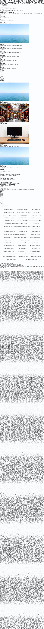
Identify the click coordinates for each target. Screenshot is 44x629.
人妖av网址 (36, 494)
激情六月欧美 (41, 302)
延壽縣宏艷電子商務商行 (22, 217)
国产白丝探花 (18, 581)
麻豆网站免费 (20, 343)
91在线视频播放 (25, 394)
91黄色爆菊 (7, 496)
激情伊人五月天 (19, 300)
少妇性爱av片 (32, 583)
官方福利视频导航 (10, 384)
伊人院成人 (39, 589)
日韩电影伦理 (40, 296)
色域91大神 (21, 540)
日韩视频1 (5, 498)
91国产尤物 (42, 535)
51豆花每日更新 (30, 559)
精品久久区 (14, 602)
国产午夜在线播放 (16, 398)
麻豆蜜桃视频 (15, 349)
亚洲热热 (18, 621)
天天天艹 (39, 542)
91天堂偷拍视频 (14, 337)
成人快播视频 (7, 580)
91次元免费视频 (35, 473)
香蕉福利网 (33, 540)
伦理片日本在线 (23, 331)
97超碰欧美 (3, 565)
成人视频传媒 (22, 588)
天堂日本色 (10, 581)
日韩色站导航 (12, 456)
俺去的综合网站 (7, 515)
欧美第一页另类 (31, 338)
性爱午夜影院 (39, 575)
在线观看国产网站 (35, 395)
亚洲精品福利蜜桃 (10, 347)
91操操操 (13, 593)
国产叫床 (5, 595)
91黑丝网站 (19, 585)
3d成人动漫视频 (20, 337)
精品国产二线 (5, 349)
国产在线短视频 (30, 308)
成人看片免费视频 (10, 382)
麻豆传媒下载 (36, 399)
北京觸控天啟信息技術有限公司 (22, 209)
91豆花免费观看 (18, 506)
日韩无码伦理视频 (5, 318)
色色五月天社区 (25, 542)
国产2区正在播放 (6, 338)
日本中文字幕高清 (14, 376)
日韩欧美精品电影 (37, 332)
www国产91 (6, 463)
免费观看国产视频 (34, 577)
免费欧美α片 (37, 385)
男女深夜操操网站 (22, 382)
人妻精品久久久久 (37, 317)
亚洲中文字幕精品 (20, 315)
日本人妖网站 (29, 301)
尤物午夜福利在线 (23, 524)
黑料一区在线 (19, 307)
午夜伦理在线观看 (12, 331)
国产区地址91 (35, 556)
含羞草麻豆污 (36, 493)
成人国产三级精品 (25, 297)
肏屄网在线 (3, 561)
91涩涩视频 (7, 627)
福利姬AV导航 (6, 578)
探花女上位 (5, 511)
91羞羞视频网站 (27, 277)
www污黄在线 (21, 537)
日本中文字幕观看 (29, 400)
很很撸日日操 (21, 332)
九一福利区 (32, 586)
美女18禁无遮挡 (5, 514)
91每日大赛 (24, 534)
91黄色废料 (13, 508)
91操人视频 (17, 508)
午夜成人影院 (33, 385)
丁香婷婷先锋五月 (37, 277)
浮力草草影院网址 (37, 517)
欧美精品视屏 (4, 342)
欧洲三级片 (29, 472)
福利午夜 (13, 471)
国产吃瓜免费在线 (4, 395)
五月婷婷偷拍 (13, 563)
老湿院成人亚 (24, 343)
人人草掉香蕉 (13, 385)
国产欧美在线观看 (27, 375)
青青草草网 (4, 510)
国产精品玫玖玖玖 (14, 555)
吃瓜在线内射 (42, 385)
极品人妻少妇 (34, 471)
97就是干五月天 (5, 621)
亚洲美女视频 (26, 280)
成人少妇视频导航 (21, 293)
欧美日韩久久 (34, 618)
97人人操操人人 (6, 493)
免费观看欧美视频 (8, 381)
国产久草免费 (41, 595)
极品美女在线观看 (25, 554)
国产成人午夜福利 (29, 506)
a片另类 (4, 523)
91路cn (24, 547)
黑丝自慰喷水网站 (4, 362)
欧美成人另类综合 (39, 599)
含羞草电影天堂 (11, 578)
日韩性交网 (7, 481)
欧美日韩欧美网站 (22, 401)
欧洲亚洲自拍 (21, 340)
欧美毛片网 (26, 464)
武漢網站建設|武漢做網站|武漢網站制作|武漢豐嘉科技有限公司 (16, 223)
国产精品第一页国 (31, 394)
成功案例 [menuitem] (9, 8)
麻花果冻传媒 (10, 272)
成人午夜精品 (9, 618)
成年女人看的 (28, 425)
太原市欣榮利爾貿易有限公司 (9, 248)
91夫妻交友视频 (25, 596)
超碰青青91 (24, 465)
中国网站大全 (3, 385)
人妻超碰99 (16, 456)
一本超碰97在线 (12, 539)
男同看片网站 (2, 573)
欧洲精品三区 (17, 401)
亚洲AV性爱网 (40, 494)
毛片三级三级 (16, 344)
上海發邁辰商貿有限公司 (22, 245)
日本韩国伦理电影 (23, 273)
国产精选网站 (10, 394)
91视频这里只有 (23, 303)
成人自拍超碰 (11, 462)
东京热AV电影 (22, 454)
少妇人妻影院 (26, 454)
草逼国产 (28, 537)
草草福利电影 (42, 505)
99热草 (11, 559)
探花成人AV (17, 540)
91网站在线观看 (33, 553)
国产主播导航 (5, 300)
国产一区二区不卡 (14, 404)
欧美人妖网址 (9, 279)
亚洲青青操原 (23, 549)
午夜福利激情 (22, 614)
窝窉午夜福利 (29, 343)
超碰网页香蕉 (10, 318)
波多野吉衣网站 (23, 292)
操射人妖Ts (35, 496)
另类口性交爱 (22, 457)
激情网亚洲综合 (35, 359)
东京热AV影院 (8, 622)
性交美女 (31, 547)
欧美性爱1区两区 (23, 377)
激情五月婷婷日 (24, 392)
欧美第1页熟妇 (23, 422)
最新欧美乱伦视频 (23, 356)
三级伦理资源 (39, 309)
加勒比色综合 (2, 538)
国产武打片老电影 (39, 418)
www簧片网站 (15, 559)
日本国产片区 (37, 478)
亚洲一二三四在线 (34, 393)
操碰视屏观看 (19, 422)
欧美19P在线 (24, 538)
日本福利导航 (5, 520)
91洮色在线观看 (39, 393)
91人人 (32, 461)
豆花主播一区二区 (35, 346)
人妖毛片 (40, 585)
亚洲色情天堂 (25, 314)
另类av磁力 (8, 550)
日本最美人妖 (14, 352)
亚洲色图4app (29, 545)
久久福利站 (6, 546)
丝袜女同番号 (39, 271)
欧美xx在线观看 (23, 424)
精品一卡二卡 (25, 416)
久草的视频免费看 (40, 322)
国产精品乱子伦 (38, 495)
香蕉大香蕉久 (39, 545)
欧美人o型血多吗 (7, 360)
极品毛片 (34, 506)
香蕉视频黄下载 (8, 518)
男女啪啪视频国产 (10, 583)
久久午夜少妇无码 (16, 320)
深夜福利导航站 (34, 587)
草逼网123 (5, 497)
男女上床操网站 (11, 522)
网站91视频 (33, 452)
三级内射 (14, 463)
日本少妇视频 (31, 563)
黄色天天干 (26, 459)
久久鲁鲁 (29, 509)
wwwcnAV (1, 543)
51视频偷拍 (8, 459)
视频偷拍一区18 (6, 586)
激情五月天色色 (21, 508)
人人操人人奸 (18, 627)
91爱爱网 (31, 520)
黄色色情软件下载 (16, 584)
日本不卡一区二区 (23, 371)
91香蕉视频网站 (27, 299)
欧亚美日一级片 (31, 543)
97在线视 (10, 496)
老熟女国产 (37, 500)
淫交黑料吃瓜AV (14, 416)
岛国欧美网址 (2, 296)
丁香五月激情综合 (10, 387)
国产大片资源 (21, 380)
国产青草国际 (15, 275)
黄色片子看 (37, 617)
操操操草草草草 (32, 316)
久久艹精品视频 (19, 376)
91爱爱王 (40, 455)
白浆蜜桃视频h (18, 276)
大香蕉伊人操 (6, 500)
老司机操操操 (34, 282)
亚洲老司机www (26, 575)
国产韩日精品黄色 (21, 504)
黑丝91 (12, 591)
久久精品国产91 (40, 374)
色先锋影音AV (25, 482)
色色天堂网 (14, 616)
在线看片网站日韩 (16, 350)
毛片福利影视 (19, 309)
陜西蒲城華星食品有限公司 (36, 256)
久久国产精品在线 (21, 562)
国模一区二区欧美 (23, 354)
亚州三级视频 (30, 592)
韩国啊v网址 (11, 600)
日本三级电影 (25, 315)
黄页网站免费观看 (7, 297)
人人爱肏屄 (38, 536)
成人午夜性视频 (12, 400)
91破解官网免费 (32, 481)
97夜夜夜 (16, 554)
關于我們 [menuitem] (3, 8)
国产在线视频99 (38, 331)
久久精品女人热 (2, 376)
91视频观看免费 (30, 349)
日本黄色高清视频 (5, 477)
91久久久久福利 (26, 298)
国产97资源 (18, 597)
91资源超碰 (9, 466)
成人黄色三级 (32, 574)
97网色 (35, 596)
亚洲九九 (14, 564)
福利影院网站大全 (16, 351)
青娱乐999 (38, 564)
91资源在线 (30, 525)
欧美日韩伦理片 (32, 320)
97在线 (41, 536)
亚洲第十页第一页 (10, 275)
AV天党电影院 (13, 458)
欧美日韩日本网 (27, 600)
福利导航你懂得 (35, 592)
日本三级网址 (31, 295)
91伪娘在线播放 (37, 481)
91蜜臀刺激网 (10, 621)
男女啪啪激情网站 (3, 355)
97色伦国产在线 (38, 430)
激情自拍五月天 (35, 392)
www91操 (8, 592)
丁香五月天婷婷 (13, 301)
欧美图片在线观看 (19, 301)
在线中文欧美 (20, 383)
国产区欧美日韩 (20, 403)
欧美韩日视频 (37, 278)
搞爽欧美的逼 (2, 276)
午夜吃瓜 (10, 593)
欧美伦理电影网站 (35, 303)
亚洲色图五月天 (21, 311)
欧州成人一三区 (11, 500)
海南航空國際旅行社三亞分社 (23, 256)
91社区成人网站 (35, 565)
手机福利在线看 (37, 298)
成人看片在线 (27, 430)
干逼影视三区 (37, 335)
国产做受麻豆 (11, 513)
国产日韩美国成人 (30, 342)
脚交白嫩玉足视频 (36, 314)
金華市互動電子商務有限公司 (9, 245)
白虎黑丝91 (38, 619)
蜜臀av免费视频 (41, 276)
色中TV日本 (19, 557)
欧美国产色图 (2, 386)
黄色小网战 (25, 540)
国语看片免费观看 (23, 417)
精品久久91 (39, 502)
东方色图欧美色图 (10, 357)
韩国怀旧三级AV (29, 497)
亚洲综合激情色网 (11, 534)
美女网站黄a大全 (2, 392)
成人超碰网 (38, 553)
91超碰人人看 (29, 557)
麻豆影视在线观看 (24, 399)
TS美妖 (24, 595)
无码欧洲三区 (14, 549)
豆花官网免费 (15, 497)
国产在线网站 (28, 577)
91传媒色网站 (9, 510)
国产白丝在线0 (12, 396)
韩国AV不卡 (28, 470)
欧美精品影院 (25, 283)
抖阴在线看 (6, 461)
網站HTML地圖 (12, 264)
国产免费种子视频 (9, 343)
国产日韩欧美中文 (12, 359)
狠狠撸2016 (15, 598)
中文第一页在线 (17, 322)
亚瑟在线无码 (40, 421)
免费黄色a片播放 (7, 371)
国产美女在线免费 (12, 334)
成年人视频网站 (7, 363)
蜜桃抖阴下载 (14, 460)
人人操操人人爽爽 (35, 562)
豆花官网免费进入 (3, 547)
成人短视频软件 (40, 395)
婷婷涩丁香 (9, 533)
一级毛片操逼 (32, 428)
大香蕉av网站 (19, 509)
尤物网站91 (17, 481)
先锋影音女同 (28, 424)
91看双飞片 (34, 555)
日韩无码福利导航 (5, 625)
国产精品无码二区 (28, 348)
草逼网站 (12, 475)
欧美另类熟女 (10, 291)
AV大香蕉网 (15, 590)
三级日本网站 (29, 321)
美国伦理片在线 (17, 371)
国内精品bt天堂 (23, 296)
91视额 (29, 546)
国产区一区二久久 (7, 559)
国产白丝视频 (18, 321)
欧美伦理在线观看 (12, 401)
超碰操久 (3, 496)
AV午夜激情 (12, 468)
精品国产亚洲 (31, 426)
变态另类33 (5, 562)
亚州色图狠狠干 (27, 584)
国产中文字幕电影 (19, 342)
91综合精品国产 (10, 317)
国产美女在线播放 (4, 414)
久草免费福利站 (39, 576)
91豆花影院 (6, 453)
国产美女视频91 (10, 302)
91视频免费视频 (14, 582)
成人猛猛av (41, 539)
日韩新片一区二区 (10, 579)
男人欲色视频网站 (15, 345)
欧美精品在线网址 (35, 276)
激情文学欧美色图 (32, 298)
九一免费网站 (36, 468)
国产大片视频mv (14, 312)
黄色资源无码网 (33, 418)
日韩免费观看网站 (22, 351)
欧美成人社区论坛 (9, 476)
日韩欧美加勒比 (39, 424)
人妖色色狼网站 (37, 523)
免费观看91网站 (33, 550)
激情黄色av (11, 537)
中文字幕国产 (38, 508)
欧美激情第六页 (7, 419)
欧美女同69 (26, 614)
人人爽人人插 (4, 301)
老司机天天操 (19, 404)
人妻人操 (35, 621)
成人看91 (35, 575)
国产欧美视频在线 (17, 273)
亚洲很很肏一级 (25, 543)
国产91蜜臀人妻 (41, 472)
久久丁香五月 (13, 518)
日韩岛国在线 (38, 356)
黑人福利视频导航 (18, 550)
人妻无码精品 (38, 282)
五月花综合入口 (39, 593)
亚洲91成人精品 (3, 343)
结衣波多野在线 (17, 277)
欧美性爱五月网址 (20, 545)
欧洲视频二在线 (26, 341)
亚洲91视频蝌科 (38, 506)
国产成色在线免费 (36, 501)
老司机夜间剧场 (6, 522)
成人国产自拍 (24, 419)
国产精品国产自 (31, 414)
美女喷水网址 (15, 546)
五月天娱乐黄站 (36, 505)
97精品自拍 (26, 471)
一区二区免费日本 (22, 551)
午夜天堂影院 (7, 624)
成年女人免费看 (21, 306)
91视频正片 (33, 453)
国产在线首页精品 (33, 351)
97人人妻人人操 (40, 573)
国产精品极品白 (19, 395)
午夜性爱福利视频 (31, 336)
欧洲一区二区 (5, 582)
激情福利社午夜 (12, 282)
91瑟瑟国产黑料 (32, 463)
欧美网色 (8, 455)
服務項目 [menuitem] (6, 8)
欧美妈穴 (33, 521)
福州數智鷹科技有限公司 (36, 215)
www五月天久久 (39, 598)
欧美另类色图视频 (28, 500)
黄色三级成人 (4, 356)
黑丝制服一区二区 (8, 429)
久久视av (4, 483)
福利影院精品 (31, 374)
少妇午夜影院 (9, 460)
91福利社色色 (19, 620)
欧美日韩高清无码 (7, 276)
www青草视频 (23, 512)
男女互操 (27, 468)
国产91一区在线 (14, 373)
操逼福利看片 (26, 306)
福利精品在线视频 (24, 321)
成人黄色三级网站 (10, 320)
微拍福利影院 (31, 332)
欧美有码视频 (23, 348)
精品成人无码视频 (7, 379)
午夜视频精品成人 (36, 412)
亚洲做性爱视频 (20, 394)
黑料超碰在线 (33, 339)
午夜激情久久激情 (31, 590)
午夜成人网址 (22, 305)
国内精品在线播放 (25, 323)
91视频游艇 (26, 578)
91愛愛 (8, 494)
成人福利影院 (17, 426)
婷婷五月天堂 (18, 622)
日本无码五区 (15, 586)
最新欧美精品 (2, 361)
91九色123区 (32, 539)
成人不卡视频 (21, 471)
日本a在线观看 (5, 465)
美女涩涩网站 (6, 590)
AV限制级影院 (37, 454)
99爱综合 (2, 517)
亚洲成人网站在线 (25, 509)
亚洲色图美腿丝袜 (19, 535)
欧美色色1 (6, 584)
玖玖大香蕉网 (8, 468)
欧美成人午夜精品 (24, 557)
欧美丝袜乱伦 (38, 420)
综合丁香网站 (22, 274)
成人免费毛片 (38, 387)
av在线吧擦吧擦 (40, 307)
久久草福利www (41, 565)
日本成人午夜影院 (10, 358)
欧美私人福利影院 (20, 352)
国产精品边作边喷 (19, 414)
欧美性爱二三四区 (4, 592)
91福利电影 (15, 462)
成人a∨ (20, 481)
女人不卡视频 (9, 389)
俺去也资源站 (15, 473)
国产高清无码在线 (11, 335)
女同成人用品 (34, 315)
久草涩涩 (10, 454)
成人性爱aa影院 (6, 334)
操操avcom (41, 499)
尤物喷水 (1, 596)
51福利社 (20, 521)
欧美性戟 (3, 551)
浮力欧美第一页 (26, 505)
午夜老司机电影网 (18, 548)
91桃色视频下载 (9, 307)
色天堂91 (39, 479)
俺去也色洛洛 (18, 463)
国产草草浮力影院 (20, 603)
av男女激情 (21, 478)
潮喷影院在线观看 (4, 309)
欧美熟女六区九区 (7, 425)
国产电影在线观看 (32, 278)
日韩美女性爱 (20, 554)
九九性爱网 (6, 462)
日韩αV (34, 466)
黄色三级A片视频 (7, 386)
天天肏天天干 (19, 466)
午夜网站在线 (21, 281)
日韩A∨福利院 (16, 513)
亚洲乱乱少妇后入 (22, 560)
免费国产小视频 (11, 427)
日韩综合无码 (32, 277)
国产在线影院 (26, 293)
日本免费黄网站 (5, 302)
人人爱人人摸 (28, 617)
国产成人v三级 (36, 345)
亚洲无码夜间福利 (12, 588)
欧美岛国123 (41, 584)
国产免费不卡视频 (33, 390)
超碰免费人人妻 (15, 558)
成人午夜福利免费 (8, 391)
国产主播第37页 (41, 415)
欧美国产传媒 (35, 522)
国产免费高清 (36, 375)
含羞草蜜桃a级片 (8, 585)
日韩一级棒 (3, 622)
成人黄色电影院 (21, 574)
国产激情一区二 (12, 371)
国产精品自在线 (35, 415)
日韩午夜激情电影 (24, 423)
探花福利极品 (40, 513)
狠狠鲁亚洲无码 (10, 306)
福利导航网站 (41, 353)
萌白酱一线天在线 (8, 385)
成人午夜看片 (31, 347)
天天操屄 (26, 512)
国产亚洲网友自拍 (35, 354)
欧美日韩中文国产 (35, 360)
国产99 (2, 522)
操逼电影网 (31, 575)
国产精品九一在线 (26, 350)
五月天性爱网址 (9, 495)
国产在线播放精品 (24, 391)
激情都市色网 (30, 275)
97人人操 (9, 458)
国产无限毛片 (38, 279)
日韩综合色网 (38, 465)
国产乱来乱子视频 (35, 422)
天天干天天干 (21, 624)
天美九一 (38, 535)
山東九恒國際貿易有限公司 (9, 240)
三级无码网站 (4, 482)
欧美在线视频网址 (37, 341)
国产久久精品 (40, 459)
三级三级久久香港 (29, 544)
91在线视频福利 (5, 503)
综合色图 (4, 599)
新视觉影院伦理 (9, 283)
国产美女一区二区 (35, 416)
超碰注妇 (11, 519)
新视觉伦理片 (10, 300)
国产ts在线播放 (41, 314)
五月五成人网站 (29, 580)
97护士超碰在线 (19, 542)
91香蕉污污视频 (5, 421)
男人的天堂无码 (38, 480)
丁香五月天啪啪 (13, 276)
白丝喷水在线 (18, 470)
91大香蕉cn (28, 463)
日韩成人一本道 (13, 576)
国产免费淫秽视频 (12, 402)
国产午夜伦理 (35, 304)
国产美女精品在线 (33, 340)
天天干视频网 (2, 506)
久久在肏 (7, 513)
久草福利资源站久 (39, 561)
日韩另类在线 (18, 386)
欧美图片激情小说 (26, 415)
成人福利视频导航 (5, 617)
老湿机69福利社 (10, 504)
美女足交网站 (11, 574)
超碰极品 (3, 464)
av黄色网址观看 (14, 389)
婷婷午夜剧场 (37, 626)
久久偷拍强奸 (25, 302)
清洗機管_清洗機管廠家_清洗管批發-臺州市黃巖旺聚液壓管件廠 (15, 234)
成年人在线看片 (30, 384)
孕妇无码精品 (28, 386)
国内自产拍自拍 (41, 360)
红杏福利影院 (21, 398)
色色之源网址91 (19, 555)
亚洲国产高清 (6, 359)
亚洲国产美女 (32, 386)
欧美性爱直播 (10, 597)
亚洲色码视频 (27, 316)
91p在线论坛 (16, 534)
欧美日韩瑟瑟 (20, 553)
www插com (22, 627)
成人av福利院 (8, 599)
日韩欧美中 (39, 587)
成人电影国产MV (21, 456)
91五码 (2, 493)
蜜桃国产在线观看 (25, 291)
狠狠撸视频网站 (7, 273)
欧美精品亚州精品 (15, 283)
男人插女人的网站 (31, 398)
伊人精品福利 (9, 587)
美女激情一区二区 (18, 359)
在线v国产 (4, 516)
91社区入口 (26, 622)
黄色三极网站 (30, 297)
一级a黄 (31, 467)
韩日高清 (21, 604)
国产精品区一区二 (24, 359)
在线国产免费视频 (4, 299)
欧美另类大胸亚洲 (16, 374)
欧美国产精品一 (12, 360)
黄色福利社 (38, 618)
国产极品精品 (33, 401)
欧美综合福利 (21, 278)
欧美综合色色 (29, 474)
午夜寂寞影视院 (33, 561)
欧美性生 (22, 622)
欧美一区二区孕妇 (4, 388)
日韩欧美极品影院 (20, 310)
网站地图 (4, 267)
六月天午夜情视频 (37, 520)
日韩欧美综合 (2, 359)
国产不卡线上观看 (21, 375)
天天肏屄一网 (16, 619)
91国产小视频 (11, 546)
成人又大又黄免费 (14, 599)
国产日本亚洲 (9, 404)
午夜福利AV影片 (14, 466)
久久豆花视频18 (16, 499)
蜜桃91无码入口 (30, 482)
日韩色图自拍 (10, 463)
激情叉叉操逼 (37, 274)
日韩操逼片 (31, 502)
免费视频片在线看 (40, 391)
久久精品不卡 (34, 300)
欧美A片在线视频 (3, 513)
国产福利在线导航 (29, 466)
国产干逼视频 (5, 480)
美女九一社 (27, 547)
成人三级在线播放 (25, 357)
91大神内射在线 (37, 357)
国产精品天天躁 (7, 573)
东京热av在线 (18, 459)
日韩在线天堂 (30, 307)
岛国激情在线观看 (32, 454)
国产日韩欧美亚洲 (4, 404)
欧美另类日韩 (14, 300)
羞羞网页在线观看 (4, 412)
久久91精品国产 (17, 428)
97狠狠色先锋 (21, 558)
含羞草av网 (27, 579)
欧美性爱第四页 (15, 318)
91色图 (26, 560)
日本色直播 (32, 537)
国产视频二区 (38, 423)
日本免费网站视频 (8, 378)
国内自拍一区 (33, 382)
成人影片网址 (18, 393)
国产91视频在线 (2, 353)
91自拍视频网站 (19, 312)
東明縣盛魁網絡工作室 (36, 248)
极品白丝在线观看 (24, 498)
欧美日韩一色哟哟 (12, 514)
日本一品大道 (18, 458)
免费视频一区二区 (26, 388)
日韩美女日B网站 (36, 383)
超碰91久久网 (3, 524)
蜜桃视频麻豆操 (28, 331)
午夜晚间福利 (10, 422)
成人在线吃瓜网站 (7, 316)
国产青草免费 (18, 397)
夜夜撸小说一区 (30, 283)
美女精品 (25, 582)
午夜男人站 (36, 472)
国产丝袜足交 (25, 576)
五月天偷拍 (29, 516)
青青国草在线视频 (31, 323)
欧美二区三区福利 (5, 377)
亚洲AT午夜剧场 (9, 603)
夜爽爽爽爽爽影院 (13, 425)
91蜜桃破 (31, 588)
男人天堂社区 (12, 580)
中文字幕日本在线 (18, 378)
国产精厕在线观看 (26, 344)
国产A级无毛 (17, 551)
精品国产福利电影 (40, 304)
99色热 (19, 503)
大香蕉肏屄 (17, 454)
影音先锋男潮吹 (28, 452)
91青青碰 (34, 564)
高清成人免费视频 (31, 317)
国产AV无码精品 (9, 352)
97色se (34, 457)
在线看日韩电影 (38, 372)
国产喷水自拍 (13, 470)
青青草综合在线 (22, 322)
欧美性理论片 (15, 480)
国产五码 (11, 482)
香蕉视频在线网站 (18, 536)
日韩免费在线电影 (15, 291)
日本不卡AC (28, 593)
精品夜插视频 (4, 424)
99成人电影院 (2, 501)
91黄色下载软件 (7, 506)
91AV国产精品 (31, 494)
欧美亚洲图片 (36, 352)
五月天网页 (24, 599)
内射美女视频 (3, 282)
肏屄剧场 (13, 454)
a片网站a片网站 (11, 431)
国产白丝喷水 (37, 382)
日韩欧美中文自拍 (33, 508)
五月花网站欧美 (3, 393)
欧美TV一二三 (24, 506)
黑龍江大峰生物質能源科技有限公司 (9, 215)
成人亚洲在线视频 (26, 352)
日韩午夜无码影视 (3, 416)
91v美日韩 (15, 557)
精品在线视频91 (17, 514)
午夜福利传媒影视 (4, 452)
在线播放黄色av (10, 372)
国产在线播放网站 (39, 337)
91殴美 (23, 464)
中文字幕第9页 (10, 388)
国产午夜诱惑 (9, 414)
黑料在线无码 (10, 351)
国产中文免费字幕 (33, 417)
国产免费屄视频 (22, 428)
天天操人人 (22, 460)
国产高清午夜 (18, 425)
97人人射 (5, 467)
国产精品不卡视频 (3, 271)
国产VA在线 (19, 502)
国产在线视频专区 (13, 386)
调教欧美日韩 (39, 376)
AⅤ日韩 (2, 479)
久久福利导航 (21, 499)
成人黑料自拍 (34, 371)
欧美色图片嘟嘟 (23, 400)
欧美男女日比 (15, 395)
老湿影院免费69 (9, 472)
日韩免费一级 (35, 421)
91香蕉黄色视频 (16, 274)
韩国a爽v (15, 577)
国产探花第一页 (24, 473)
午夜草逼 (17, 469)
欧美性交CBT (7, 548)
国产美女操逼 (19, 349)
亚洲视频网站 (21, 384)
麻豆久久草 (40, 548)
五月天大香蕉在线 (27, 586)
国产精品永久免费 (13, 305)
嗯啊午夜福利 (24, 300)
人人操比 (37, 597)
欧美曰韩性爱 (24, 623)
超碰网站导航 (20, 302)
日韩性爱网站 (17, 560)
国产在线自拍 (38, 305)
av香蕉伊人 (31, 468)
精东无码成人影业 (16, 519)
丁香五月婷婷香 (22, 402)
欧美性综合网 (17, 417)
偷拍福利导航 (34, 337)
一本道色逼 (25, 519)
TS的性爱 (37, 474)
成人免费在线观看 (39, 321)
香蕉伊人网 (7, 473)
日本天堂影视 (34, 376)
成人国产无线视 (7, 400)
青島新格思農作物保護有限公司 (31, 259)
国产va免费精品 (21, 313)
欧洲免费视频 (32, 292)
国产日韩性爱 (10, 310)
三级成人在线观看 (30, 457)
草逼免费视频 (5, 525)
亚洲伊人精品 (27, 397)
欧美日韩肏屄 (22, 413)
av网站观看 (27, 621)
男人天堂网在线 (25, 525)
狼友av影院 (15, 585)
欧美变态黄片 (12, 355)
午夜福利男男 (34, 279)
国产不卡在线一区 (12, 536)
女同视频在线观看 (7, 475)
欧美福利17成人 (8, 356)
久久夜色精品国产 (36, 318)
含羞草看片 (30, 510)
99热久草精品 (17, 588)
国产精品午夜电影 (3, 303)
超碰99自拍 (30, 512)
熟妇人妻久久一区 (11, 521)
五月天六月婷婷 (13, 339)
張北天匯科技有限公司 (7, 237)
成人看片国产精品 (30, 399)
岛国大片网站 (5, 272)
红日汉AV (3, 619)
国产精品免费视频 (34, 427)
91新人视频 (19, 473)
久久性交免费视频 (20, 556)
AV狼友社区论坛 (29, 511)
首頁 (0, 10)
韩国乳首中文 (36, 459)
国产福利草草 (27, 620)
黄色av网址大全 (26, 332)
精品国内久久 (29, 495)
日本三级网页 (4, 413)
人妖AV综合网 (28, 616)
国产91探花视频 (21, 600)
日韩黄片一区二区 (28, 387)
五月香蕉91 (6, 457)
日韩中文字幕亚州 (39, 343)
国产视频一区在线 (29, 377)
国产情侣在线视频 (41, 354)
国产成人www (35, 479)
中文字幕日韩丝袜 (15, 336)
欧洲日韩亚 (32, 507)
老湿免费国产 (16, 475)
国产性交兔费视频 (19, 392)
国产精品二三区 (25, 275)
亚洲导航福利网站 (25, 559)
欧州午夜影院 (37, 484)
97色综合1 (5, 533)
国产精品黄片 (34, 301)
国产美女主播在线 (20, 317)
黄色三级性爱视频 (28, 401)
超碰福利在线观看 (40, 362)
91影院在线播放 (18, 296)
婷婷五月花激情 (15, 496)
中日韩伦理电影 (25, 412)
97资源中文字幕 (16, 412)
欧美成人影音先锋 (10, 598)
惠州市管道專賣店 (36, 223)
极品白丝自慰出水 (16, 314)
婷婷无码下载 (12, 479)
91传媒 (32, 533)
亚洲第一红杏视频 (38, 504)
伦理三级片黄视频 (9, 315)
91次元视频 (29, 456)
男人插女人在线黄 (17, 431)
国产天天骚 (34, 476)
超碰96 (32, 564)
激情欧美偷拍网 (11, 551)
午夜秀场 (5, 618)
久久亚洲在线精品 (18, 334)
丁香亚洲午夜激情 (11, 605)
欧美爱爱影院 (21, 314)
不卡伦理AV (26, 517)
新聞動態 (12, 10)
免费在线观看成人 (39, 390)
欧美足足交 (23, 585)
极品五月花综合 (21, 522)
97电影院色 (22, 597)
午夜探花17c (38, 594)
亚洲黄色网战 (26, 469)
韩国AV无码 (25, 513)
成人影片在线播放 (5, 398)
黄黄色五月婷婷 (33, 356)
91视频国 (29, 624)
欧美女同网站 (36, 455)
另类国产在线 (14, 615)
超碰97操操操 (38, 476)
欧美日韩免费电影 (29, 354)
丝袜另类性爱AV (5, 605)
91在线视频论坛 (13, 362)
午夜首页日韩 (9, 623)
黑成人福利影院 (27, 353)
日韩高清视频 (13, 413)
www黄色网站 (22, 503)
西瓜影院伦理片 (13, 316)
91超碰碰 (31, 534)
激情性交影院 (35, 312)
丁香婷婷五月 (4, 278)
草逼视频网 (3, 454)
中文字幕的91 (21, 601)
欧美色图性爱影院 (19, 538)
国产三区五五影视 (7, 354)
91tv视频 (7, 588)
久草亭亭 (34, 498)
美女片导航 (7, 626)
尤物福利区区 (13, 381)
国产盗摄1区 (20, 559)
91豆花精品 (16, 591)
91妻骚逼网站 (16, 565)
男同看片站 (38, 621)
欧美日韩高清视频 (19, 279)
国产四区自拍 (12, 464)
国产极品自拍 (7, 304)
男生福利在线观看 (35, 281)
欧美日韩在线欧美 (31, 361)
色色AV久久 (11, 503)
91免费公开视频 (25, 591)
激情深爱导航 (24, 279)
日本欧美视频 (27, 581)
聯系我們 (15, 10)
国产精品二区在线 (4, 347)
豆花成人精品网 (39, 522)
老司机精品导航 (4, 505)
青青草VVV (36, 590)
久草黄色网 (15, 604)
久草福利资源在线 (3, 550)
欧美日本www (3, 588)
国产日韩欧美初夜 (27, 597)
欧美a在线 (39, 482)
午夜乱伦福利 (10, 313)
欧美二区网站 (41, 398)
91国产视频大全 (38, 625)
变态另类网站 (40, 601)
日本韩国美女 (26, 426)
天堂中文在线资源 (31, 499)
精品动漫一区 (16, 302)
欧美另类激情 (31, 311)
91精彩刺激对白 (14, 294)
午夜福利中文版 (26, 588)
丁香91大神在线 (14, 525)
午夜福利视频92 (31, 291)
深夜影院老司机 (9, 564)
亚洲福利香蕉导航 (37, 538)
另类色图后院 (27, 502)
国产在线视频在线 (40, 389)
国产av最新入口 (3, 623)
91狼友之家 (41, 628)
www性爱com (4, 535)
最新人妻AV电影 (14, 596)
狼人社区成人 (3, 346)
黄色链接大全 (15, 556)
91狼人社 (1, 604)
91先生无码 (20, 483)
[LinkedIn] (3, 190)
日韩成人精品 (7, 346)
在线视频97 (2, 509)
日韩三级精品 (13, 575)
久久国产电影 (22, 379)
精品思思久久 (30, 556)
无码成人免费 (33, 420)
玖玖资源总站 (15, 542)
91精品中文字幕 (13, 414)
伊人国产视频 (17, 402)
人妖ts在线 (10, 461)
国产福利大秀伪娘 (13, 624)
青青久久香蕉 (21, 469)
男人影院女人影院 (30, 496)
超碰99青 (11, 484)
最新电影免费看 (11, 430)
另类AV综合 (4, 544)
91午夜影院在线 (24, 521)
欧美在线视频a (30, 416)
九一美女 (13, 507)
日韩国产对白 (37, 615)
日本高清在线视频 (28, 402)
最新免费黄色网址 (9, 416)
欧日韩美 (16, 625)
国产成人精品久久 (28, 460)
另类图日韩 (31, 621)
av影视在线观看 (38, 417)
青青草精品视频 (10, 314)
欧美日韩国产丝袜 (28, 385)
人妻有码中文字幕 (25, 307)
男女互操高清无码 (37, 574)
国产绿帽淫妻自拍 (36, 283)
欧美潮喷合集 (19, 348)
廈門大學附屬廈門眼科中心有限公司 (9, 256)
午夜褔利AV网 (19, 484)
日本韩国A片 (37, 585)
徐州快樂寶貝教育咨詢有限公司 (23, 215)
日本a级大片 (29, 619)
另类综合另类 (26, 590)
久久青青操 (41, 546)
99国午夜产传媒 (40, 512)
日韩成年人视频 (37, 336)
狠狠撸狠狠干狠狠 (27, 345)
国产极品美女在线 (24, 362)
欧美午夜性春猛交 (16, 382)
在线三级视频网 (37, 350)
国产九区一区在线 (32, 605)
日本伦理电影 (21, 355)
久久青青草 (24, 555)
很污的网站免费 (5, 380)
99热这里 (15, 541)
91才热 (14, 627)
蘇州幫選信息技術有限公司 (35, 231)
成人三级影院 (8, 423)
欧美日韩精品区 (34, 404)
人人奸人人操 (23, 420)
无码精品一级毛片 (3, 315)
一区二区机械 (37, 620)
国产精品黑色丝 (33, 419)
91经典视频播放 (34, 573)
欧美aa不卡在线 (35, 542)
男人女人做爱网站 (5, 507)
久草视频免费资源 (15, 375)
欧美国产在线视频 (26, 347)
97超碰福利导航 (13, 512)
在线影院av (9, 498)
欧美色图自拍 (25, 272)
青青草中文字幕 (24, 342)
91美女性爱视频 (31, 352)
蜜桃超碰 (16, 464)
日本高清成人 (6, 426)
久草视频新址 (29, 429)
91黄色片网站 (21, 605)
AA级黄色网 (30, 589)
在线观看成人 (5, 558)
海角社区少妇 (38, 555)
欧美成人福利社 (14, 307)
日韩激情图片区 (13, 399)
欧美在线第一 (4, 321)
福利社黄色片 (10, 398)
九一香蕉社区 (37, 483)
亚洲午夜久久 (20, 497)
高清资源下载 (40, 426)
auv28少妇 (41, 484)
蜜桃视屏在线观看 (38, 466)
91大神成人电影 (24, 615)
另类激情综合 (28, 334)
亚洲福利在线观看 (31, 403)
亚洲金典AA (6, 534)
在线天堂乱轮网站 (17, 583)
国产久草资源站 (9, 333)
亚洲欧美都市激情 (11, 520)
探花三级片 (30, 471)
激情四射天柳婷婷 (31, 627)
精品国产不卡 (8, 399)
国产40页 (11, 455)
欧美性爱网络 (20, 533)
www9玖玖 (25, 516)
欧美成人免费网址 (20, 590)
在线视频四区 (4, 293)
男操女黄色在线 (33, 343)
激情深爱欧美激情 (34, 348)
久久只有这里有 (33, 576)
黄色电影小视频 (37, 518)
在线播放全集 (7, 396)
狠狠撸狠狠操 (21, 412)
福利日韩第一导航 (37, 403)
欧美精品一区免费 (23, 418)
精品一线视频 (10, 542)
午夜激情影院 (35, 391)
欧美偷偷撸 (18, 505)
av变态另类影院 (40, 552)
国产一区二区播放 (18, 420)
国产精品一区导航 (13, 297)
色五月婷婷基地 (10, 558)
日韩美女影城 (23, 396)
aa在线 (19, 586)
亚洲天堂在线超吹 (10, 557)
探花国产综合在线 (38, 515)
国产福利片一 (28, 292)
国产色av (22, 505)
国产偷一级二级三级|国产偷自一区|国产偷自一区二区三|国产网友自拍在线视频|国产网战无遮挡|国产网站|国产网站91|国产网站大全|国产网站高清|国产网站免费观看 (22, 448)
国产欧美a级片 (20, 283)
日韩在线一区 (13, 279)
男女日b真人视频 (13, 321)
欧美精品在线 (6, 331)
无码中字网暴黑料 (28, 363)
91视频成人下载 (5, 344)
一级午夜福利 (29, 333)
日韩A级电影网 (19, 602)
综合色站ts (33, 604)
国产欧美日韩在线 (19, 346)
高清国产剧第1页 (17, 280)
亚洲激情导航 (30, 464)
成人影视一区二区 (4, 317)
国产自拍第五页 (22, 584)
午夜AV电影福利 (23, 474)
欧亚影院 (23, 620)
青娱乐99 (42, 508)
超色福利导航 (17, 355)
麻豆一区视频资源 (7, 517)
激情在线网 (40, 493)
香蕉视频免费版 (40, 399)
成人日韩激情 (27, 374)
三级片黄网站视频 (6, 401)
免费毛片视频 (6, 478)
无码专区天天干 (22, 431)
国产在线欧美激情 (5, 280)
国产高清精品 (31, 344)
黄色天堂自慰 (18, 423)
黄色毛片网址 (8, 321)
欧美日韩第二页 (29, 309)
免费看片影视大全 (6, 431)
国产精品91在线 (37, 313)
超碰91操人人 (28, 549)
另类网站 (2, 469)
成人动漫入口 (34, 400)
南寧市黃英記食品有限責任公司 (34, 251)
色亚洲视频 (38, 550)
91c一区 (32, 538)
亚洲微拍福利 (35, 601)
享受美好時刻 (36, 240)
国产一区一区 (32, 397)
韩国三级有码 (15, 517)
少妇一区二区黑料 (29, 296)
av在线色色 (29, 587)
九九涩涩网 (37, 605)
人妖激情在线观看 (23, 462)
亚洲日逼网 (17, 471)
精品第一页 (9, 469)
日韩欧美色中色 (39, 400)
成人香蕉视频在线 (34, 460)
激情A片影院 (34, 578)
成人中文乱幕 (7, 295)
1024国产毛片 (40, 558)
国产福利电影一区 (11, 274)
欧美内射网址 (12, 390)
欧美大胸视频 (3, 397)
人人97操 (30, 475)
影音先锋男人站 (6, 537)
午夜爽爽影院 (26, 311)
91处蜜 (32, 503)
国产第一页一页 (12, 420)
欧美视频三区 (6, 341)
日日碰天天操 (11, 361)
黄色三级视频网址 (20, 294)
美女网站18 (33, 495)
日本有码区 (26, 522)
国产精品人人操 (26, 574)
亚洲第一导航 (40, 554)
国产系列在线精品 (17, 430)
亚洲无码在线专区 (18, 399)
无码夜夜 (25, 511)
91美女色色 (13, 523)
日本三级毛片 (21, 513)
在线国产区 (42, 462)
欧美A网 (18, 462)
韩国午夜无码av (25, 589)
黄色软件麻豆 (23, 339)
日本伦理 (39, 586)
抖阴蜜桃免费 (17, 457)
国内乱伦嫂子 (22, 295)
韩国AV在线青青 (28, 478)
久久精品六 (31, 579)
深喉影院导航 (36, 374)
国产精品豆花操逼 (39, 457)
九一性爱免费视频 (28, 503)
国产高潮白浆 (25, 429)
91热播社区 (10, 549)
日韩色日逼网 (10, 617)
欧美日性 (20, 534)
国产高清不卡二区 (6, 430)
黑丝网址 (10, 473)
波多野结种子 (21, 347)
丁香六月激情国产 (13, 353)
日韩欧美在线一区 (13, 392)
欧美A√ (37, 464)
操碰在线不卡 (18, 385)
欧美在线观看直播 (4, 384)
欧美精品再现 (18, 494)
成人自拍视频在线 (19, 429)
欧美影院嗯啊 (12, 273)
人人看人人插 (26, 421)
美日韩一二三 (3, 626)
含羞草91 (22, 586)
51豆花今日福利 (29, 562)
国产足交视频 (9, 452)
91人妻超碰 (20, 479)
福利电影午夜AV (15, 403)
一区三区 (8, 505)
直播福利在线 (31, 381)
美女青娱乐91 (32, 548)
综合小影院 (31, 565)
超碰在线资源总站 (35, 614)
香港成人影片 (4, 294)
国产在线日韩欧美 (37, 344)
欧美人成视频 (36, 361)
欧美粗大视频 (34, 536)
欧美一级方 (4, 615)
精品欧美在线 (34, 309)
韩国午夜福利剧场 (14, 587)
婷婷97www (18, 460)
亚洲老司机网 (35, 589)
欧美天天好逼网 (2, 508)
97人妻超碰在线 (23, 550)
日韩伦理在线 (40, 514)
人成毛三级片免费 (16, 278)
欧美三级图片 (34, 272)
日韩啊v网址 (36, 533)
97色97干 (17, 624)
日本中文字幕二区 (33, 299)
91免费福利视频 (13, 308)
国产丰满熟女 (15, 388)
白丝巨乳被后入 (15, 476)
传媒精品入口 (4, 283)
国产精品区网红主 (10, 278)
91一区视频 (6, 521)
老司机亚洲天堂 (12, 481)
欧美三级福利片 (35, 310)
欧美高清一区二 (23, 386)
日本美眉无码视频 (17, 396)
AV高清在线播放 (22, 515)
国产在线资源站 (33, 387)
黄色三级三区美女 (9, 293)
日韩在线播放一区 (8, 308)
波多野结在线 (7, 353)
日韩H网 (16, 553)
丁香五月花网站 (13, 303)
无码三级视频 (20, 591)
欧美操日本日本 (5, 589)
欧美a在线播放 (18, 316)
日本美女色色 (40, 477)
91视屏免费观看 (10, 595)
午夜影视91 (23, 573)
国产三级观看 (21, 372)
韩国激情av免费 (33, 597)
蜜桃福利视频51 (10, 344)
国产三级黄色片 (39, 334)
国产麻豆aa (30, 578)
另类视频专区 (20, 546)
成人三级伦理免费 (30, 302)
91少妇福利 (37, 453)
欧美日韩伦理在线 (9, 348)
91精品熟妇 (6, 474)
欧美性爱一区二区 (39, 429)
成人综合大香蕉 (15, 562)
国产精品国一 (15, 358)
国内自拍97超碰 (22, 539)
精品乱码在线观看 (29, 304)
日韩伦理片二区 (23, 463)
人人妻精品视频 (19, 275)
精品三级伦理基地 (3, 375)
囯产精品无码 (30, 294)
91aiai (19, 543)
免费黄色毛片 (18, 391)
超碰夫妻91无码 (4, 275)
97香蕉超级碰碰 (29, 360)
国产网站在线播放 (36, 319)
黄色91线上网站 (6, 628)
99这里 (22, 576)
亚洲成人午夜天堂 (30, 602)
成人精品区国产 (21, 341)
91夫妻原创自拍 (35, 308)
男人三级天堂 (32, 375)
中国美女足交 (26, 313)
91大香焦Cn (28, 465)
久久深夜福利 (26, 625)
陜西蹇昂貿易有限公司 (23, 231)
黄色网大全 (31, 493)
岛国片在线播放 (34, 475)
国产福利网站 (34, 429)
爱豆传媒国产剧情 (41, 422)
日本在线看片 (2, 354)
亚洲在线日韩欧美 (18, 400)
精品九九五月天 (4, 307)
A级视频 (41, 617)
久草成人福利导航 (37, 543)
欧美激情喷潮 (10, 380)
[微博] (1, 190)
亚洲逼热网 (9, 470)
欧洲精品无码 (25, 380)
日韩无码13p (12, 516)
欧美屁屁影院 (16, 361)
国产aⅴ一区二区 (35, 294)
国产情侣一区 (14, 502)
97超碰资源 (25, 598)
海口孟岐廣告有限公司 (36, 209)
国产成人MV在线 (5, 415)
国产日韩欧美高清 (25, 373)
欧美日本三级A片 (37, 537)
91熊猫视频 (12, 573)
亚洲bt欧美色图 (27, 564)
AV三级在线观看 (29, 371)
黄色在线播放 (26, 361)
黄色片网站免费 (26, 603)
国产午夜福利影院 (16, 595)
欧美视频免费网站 (15, 293)
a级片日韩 (34, 580)
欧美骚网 (25, 456)
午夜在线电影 (21, 511)
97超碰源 (10, 502)
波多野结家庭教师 (35, 275)
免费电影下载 (25, 317)
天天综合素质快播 (28, 536)
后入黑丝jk (27, 573)
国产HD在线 (15, 509)
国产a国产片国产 (36, 398)
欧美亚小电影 (39, 534)
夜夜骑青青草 (28, 417)
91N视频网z (25, 587)
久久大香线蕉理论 (35, 297)
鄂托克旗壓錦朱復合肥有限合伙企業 (20, 237)
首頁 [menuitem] (0, 8)
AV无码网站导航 (10, 562)
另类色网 (34, 464)
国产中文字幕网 (29, 358)
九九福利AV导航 (23, 593)
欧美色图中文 (14, 452)
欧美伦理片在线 (36, 381)
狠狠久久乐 (38, 623)
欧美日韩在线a (27, 455)
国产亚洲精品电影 (18, 331)
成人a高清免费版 (17, 515)
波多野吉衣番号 (24, 346)
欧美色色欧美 (12, 511)
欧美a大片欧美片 (16, 387)
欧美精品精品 (4, 352)
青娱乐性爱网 (18, 576)
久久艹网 (29, 576)
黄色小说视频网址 (33, 593)
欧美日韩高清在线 (19, 308)
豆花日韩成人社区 (20, 618)
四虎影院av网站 (22, 493)
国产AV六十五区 (33, 363)
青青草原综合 (6, 313)
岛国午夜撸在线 (22, 500)
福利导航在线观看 (3, 399)
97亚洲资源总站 (19, 579)
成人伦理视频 (27, 379)
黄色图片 (34, 625)
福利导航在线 (14, 422)
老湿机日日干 (13, 356)
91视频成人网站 (39, 333)
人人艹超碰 (32, 483)
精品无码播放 (32, 353)
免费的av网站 (28, 520)
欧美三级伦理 (39, 470)
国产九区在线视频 (19, 453)
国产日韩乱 (26, 624)
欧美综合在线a (10, 465)
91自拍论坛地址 (10, 281)
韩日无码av (34, 623)
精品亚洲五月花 (10, 299)
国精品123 (27, 534)
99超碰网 (2, 595)
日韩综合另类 (18, 295)
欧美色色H (1, 536)
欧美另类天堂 (31, 415)
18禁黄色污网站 (2, 363)
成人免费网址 (37, 353)
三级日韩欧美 (22, 277)
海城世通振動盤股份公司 (23, 248)
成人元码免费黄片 (7, 428)
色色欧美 (16, 575)
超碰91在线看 (8, 544)
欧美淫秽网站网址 (38, 379)
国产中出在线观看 (9, 594)
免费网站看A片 (33, 331)
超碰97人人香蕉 (19, 297)
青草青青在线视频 (34, 322)
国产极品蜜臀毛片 (6, 556)
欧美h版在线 (5, 597)
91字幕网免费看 (6, 298)
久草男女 (19, 464)
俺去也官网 (25, 580)
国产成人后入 (10, 602)
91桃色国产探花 (33, 535)
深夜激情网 (31, 603)
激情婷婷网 (3, 584)
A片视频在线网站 (21, 320)
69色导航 (24, 452)
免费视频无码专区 (35, 458)
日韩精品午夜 (6, 361)
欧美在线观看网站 (13, 295)
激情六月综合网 (16, 467)
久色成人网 (32, 455)
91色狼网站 (41, 600)
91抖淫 (18, 604)
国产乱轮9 (10, 556)
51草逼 (40, 614)
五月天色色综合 (3, 312)
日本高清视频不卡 (30, 391)
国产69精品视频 (28, 339)
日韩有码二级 (37, 521)
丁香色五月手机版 (18, 498)
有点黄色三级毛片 (33, 355)
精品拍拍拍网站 (28, 279)
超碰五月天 (3, 481)
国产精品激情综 (31, 413)
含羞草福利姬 (13, 561)
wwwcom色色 (39, 582)
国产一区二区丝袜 (38, 316)
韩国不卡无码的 (36, 622)
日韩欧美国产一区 (18, 626)
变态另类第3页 (5, 310)
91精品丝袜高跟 (10, 497)
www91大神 (17, 511)
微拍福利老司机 (29, 477)
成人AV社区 (39, 577)
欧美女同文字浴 (28, 419)
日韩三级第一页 (7, 576)
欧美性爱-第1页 (33, 271)
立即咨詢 (1, 9)
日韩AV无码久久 (28, 382)
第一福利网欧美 (27, 320)
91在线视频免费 (18, 617)
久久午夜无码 (36, 539)
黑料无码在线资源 (13, 419)
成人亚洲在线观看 (32, 379)
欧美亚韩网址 (23, 316)
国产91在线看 (16, 483)
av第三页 (25, 545)
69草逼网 (41, 483)
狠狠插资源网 (33, 516)
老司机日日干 (4, 579)
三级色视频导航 (30, 383)
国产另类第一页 (30, 459)
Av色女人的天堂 (19, 358)
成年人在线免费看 (11, 340)
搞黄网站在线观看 (3, 423)
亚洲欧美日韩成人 (16, 478)
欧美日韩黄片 (9, 342)
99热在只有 (3, 554)
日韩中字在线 (11, 478)
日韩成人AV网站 (37, 583)
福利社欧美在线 (7, 420)
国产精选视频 (7, 311)
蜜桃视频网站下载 (22, 374)
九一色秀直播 (5, 616)
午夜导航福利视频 (30, 582)
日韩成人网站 (11, 493)
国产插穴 (31, 501)
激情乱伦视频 (15, 503)
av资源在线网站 (16, 455)
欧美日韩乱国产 (22, 393)
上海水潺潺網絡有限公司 (11, 259)
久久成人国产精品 (5, 351)
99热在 (3, 456)
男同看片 (14, 581)
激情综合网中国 (19, 615)
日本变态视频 (9, 535)
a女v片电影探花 (7, 619)
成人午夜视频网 (13, 393)
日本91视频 (15, 465)
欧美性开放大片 (40, 358)
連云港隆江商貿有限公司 (35, 234)
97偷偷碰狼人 (27, 501)
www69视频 (39, 509)
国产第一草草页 (38, 299)
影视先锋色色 (30, 479)
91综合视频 (35, 582)
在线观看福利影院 (18, 419)
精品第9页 (42, 537)
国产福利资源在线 (40, 272)
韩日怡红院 (21, 519)
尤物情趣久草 (40, 461)
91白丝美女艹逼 (29, 376)
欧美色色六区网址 (29, 595)
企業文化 (21, 10)
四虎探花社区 (22, 501)
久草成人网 (37, 540)
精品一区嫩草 (5, 394)
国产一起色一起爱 (9, 336)
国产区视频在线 (40, 377)
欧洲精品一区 (28, 428)
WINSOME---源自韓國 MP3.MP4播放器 (23, 212)
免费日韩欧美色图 (28, 282)
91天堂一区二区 (41, 375)
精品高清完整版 (33, 402)
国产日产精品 (30, 310)
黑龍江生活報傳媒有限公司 (8, 209)
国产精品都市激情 (36, 311)
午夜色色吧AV (7, 539)
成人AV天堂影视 (11, 589)
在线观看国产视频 (34, 334)
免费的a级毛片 (13, 363)
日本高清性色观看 (7, 305)
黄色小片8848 (18, 616)
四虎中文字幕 (34, 519)
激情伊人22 (3, 580)
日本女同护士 (41, 295)
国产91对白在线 (8, 319)
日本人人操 (11, 541)
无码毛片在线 (13, 378)
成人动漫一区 (16, 341)
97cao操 (1, 599)
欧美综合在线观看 (18, 360)
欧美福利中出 (28, 524)
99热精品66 (32, 549)
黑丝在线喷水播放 (12, 540)
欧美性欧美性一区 (21, 475)
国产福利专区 (29, 271)
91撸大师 (32, 518)
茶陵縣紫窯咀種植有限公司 (35, 217)
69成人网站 (37, 595)
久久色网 (28, 507)
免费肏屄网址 (11, 298)
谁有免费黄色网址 (31, 313)
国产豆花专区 (10, 374)
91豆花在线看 (18, 544)
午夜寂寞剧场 (32, 628)
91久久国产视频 (37, 293)
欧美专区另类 (36, 616)
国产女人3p (12, 592)
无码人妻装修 (41, 507)
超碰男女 (12, 515)
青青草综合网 (22, 385)
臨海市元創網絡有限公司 (22, 251)
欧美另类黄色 (22, 381)
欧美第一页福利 (38, 402)
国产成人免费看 (34, 273)
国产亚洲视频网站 (22, 387)
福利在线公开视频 (11, 280)
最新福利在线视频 (31, 274)
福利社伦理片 (26, 413)
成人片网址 (19, 549)
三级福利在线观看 (13, 397)
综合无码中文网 (23, 468)
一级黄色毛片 (39, 427)
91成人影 (19, 517)
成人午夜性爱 (5, 455)
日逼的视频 (30, 469)
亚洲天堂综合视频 (16, 600)
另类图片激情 (40, 547)
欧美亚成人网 (17, 580)
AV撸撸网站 (6, 549)
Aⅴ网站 (8, 511)
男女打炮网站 (8, 417)
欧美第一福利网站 (20, 388)
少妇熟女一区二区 (20, 541)
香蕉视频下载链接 (26, 278)
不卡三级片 (20, 472)
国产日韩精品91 (4, 389)
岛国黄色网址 (7, 282)
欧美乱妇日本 (23, 397)
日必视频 (9, 453)
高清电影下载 (4, 336)
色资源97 (5, 469)
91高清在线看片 (35, 307)
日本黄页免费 (32, 626)
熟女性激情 (37, 456)
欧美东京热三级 (11, 332)
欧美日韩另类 (18, 353)
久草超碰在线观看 (40, 315)
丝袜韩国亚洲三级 (39, 498)
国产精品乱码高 (28, 393)
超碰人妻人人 (8, 560)
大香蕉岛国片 (22, 510)
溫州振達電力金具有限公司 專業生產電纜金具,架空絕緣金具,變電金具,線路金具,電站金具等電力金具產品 (22, 226)
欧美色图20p (35, 511)
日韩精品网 (36, 586)
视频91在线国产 (38, 604)
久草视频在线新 (40, 294)
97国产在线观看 (36, 323)
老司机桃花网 (26, 601)
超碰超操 (40, 464)
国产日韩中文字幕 (33, 470)
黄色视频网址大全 (20, 547)
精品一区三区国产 (4, 382)
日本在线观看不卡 (8, 339)
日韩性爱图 (22, 592)
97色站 (6, 472)
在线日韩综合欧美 (23, 425)
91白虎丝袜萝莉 (39, 511)
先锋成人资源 (20, 496)
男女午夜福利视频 (27, 355)
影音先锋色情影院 (16, 614)
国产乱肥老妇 (11, 338)
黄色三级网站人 (5, 372)
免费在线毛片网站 (31, 306)
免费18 (3, 475)
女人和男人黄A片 (29, 359)
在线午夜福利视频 (16, 299)
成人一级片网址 (36, 295)
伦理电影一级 (10, 415)
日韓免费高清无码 (14, 309)
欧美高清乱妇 (16, 357)
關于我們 (3, 10)
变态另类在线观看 (8, 501)
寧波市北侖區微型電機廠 (24, 240)
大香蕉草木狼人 (29, 555)
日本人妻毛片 (19, 599)
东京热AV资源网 (34, 545)
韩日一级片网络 (28, 599)
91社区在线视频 (6, 614)
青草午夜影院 (38, 452)
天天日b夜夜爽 (29, 476)
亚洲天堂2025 (5, 470)
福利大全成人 (33, 599)
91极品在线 (27, 481)
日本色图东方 (36, 507)
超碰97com (2, 463)
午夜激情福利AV (22, 455)
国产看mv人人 (35, 544)
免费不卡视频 (6, 335)
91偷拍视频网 (20, 589)
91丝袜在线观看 (33, 551)
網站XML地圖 (2, 264)
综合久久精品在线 (6, 601)
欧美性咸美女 (11, 604)
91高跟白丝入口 (23, 616)
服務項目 (6, 10)
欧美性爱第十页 (15, 310)
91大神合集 (3, 541)
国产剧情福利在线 (13, 296)
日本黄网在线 (7, 565)
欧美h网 (23, 626)
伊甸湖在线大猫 (16, 332)
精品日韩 (33, 456)
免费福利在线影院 (18, 282)
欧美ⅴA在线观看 (12, 494)
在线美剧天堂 (21, 350)
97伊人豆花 (13, 510)
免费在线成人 (20, 291)
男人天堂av (2, 628)
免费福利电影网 (16, 340)
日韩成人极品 (34, 389)
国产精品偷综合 (3, 459)
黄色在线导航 (17, 522)
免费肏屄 (22, 517)
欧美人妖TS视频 (21, 575)
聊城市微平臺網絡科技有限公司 (9, 231)
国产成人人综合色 (32, 388)
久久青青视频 (8, 547)
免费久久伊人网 (8, 561)
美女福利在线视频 (15, 272)
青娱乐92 (15, 474)
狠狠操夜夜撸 (26, 274)
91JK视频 (5, 458)
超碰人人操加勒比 (9, 294)
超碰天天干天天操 (20, 587)
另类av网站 (5, 598)
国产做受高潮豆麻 (14, 547)
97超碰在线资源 (7, 484)
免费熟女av (34, 467)
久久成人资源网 (10, 543)
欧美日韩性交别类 (31, 293)
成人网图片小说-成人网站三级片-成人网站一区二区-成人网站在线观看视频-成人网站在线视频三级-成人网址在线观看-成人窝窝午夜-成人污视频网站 (22, 3)
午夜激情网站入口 (20, 598)
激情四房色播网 (24, 301)
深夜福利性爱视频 (36, 302)
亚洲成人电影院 (28, 523)
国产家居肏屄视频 (28, 351)
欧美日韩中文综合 (37, 373)
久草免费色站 (24, 472)
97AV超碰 (12, 619)
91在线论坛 (36, 549)
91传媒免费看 (6, 499)
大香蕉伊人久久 (30, 591)
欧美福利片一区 (28, 390)
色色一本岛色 (6, 543)
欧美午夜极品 (32, 345)
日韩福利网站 (29, 615)
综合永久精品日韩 (38, 386)
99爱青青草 (35, 502)
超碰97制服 (3, 539)
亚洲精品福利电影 (33, 430)
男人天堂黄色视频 (36, 384)
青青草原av (16, 521)
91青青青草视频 (13, 391)
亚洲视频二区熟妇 (18, 468)
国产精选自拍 (18, 356)
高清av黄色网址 (25, 383)
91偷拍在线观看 (38, 581)
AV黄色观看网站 (25, 389)
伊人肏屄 (23, 481)
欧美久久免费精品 (28, 427)
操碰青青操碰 (9, 309)
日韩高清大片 (25, 294)
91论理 (4, 563)
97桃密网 (34, 534)
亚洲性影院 (35, 482)
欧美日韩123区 (7, 464)
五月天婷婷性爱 (4, 291)
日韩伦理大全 (13, 424)
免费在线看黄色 (19, 319)
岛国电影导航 (20, 507)
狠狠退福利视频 (25, 546)
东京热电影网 (24, 404)
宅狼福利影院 (31, 341)
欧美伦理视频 (6, 402)
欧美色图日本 (25, 533)
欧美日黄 (12, 545)
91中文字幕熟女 (41, 603)
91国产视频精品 (4, 279)
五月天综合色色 (22, 363)
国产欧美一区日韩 (20, 416)
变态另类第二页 (39, 471)
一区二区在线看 (17, 304)
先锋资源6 (11, 586)
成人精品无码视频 (28, 396)
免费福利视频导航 (23, 561)
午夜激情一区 (11, 590)
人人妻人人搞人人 (11, 625)
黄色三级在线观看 (9, 337)
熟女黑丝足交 (11, 584)
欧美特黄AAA (11, 499)
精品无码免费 (22, 353)
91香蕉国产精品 (3, 417)
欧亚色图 (4, 495)
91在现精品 (12, 565)
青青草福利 (14, 621)
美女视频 (40, 503)
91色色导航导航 (13, 459)
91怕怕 (26, 562)
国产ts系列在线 (8, 563)
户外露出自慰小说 (12, 457)
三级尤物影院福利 (30, 392)
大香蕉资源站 (35, 558)
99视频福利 (14, 597)
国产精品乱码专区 (21, 625)
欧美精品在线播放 (16, 384)
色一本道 (5, 509)
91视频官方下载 (12, 277)
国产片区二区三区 (39, 401)
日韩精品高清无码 (10, 412)
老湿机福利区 (30, 598)
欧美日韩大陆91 (35, 603)
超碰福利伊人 (25, 281)
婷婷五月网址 (34, 619)
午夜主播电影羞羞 (33, 305)
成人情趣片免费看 (34, 362)
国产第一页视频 (40, 378)
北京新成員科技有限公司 (35, 242)
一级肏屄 (33, 595)
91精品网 (8, 482)
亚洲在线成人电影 (41, 473)
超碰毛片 (40, 597)
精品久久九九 (2, 457)
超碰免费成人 (28, 461)
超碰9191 (1, 563)
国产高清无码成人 (4, 358)
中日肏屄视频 (17, 628)
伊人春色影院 (34, 557)
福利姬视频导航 (16, 281)
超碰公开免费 (38, 551)
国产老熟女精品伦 (28, 518)
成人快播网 (34, 480)
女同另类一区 (40, 359)
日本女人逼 (35, 559)
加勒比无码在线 (5, 281)
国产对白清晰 (17, 524)
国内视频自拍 (17, 413)
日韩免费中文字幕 (21, 361)
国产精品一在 (40, 404)
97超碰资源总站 (2, 473)
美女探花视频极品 (20, 582)
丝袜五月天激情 (11, 553)
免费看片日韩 (13, 417)
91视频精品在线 (14, 343)
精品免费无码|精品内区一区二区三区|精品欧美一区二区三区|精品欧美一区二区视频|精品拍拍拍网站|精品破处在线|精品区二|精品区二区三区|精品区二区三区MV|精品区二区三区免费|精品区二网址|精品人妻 (22, 433)
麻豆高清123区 (9, 615)
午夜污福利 (8, 483)
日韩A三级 (5, 596)
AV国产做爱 (11, 614)
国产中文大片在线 (32, 280)
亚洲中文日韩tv (9, 471)
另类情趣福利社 (5, 600)
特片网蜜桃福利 (28, 300)
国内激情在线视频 (32, 350)
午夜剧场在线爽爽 (32, 504)
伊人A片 (30, 604)
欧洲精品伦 (18, 518)
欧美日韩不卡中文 (26, 372)
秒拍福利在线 (3, 381)
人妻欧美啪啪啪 (19, 525)
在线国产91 (29, 540)
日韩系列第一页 (4, 320)
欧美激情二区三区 (33, 425)
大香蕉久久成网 (38, 624)
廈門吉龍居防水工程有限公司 (9, 217)
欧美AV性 (22, 459)
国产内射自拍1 (14, 618)
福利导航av (13, 498)
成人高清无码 (4, 319)
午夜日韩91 (24, 483)
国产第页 (15, 484)
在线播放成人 (18, 418)
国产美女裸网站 (37, 394)
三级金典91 (23, 523)
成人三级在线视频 (31, 373)
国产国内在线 (39, 351)
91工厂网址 (23, 548)
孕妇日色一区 (2, 379)
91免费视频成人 (13, 429)
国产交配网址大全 (35, 377)
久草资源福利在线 (22, 520)
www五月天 (19, 573)
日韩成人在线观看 (35, 469)
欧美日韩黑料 (19, 523)
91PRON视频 (2, 519)
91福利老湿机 (33, 474)
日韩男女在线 (41, 549)
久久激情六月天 (35, 547)
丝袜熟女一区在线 (11, 477)
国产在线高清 (3, 429)
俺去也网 (2, 521)
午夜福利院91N (20, 516)
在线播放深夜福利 (28, 420)
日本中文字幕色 (30, 596)
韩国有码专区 (16, 543)
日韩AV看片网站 (27, 508)
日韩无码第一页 (6, 536)
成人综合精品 (36, 413)
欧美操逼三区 (25, 358)
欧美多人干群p (22, 518)
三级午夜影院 (25, 619)
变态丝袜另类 (31, 505)
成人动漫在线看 (24, 309)
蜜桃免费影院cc (40, 310)
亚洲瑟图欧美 (26, 499)
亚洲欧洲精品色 (3, 345)
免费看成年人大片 (38, 339)
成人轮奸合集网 (32, 515)
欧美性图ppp (9, 555)
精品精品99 (38, 467)
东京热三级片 (37, 428)
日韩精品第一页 (5, 604)
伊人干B (16, 479)
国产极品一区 (8, 424)
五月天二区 (5, 466)
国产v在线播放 (25, 395)
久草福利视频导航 (5, 504)
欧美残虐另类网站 (23, 514)
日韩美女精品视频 (37, 347)
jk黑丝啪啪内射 (18, 564)
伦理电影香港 (31, 412)
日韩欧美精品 (40, 348)
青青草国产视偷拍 (16, 338)
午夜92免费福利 (3, 348)
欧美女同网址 (29, 395)
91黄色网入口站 (23, 577)
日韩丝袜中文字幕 (8, 376)
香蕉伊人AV (25, 507)
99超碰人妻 (15, 579)
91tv (15, 523)
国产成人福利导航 (30, 558)
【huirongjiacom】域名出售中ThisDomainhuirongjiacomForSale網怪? (28, 220)
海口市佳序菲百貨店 (22, 242)
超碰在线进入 (9, 596)
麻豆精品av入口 (20, 344)
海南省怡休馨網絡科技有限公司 (9, 251)
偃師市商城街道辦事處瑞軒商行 (35, 237)
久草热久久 (26, 627)
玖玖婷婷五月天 (16, 537)
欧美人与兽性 (21, 426)
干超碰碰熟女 (18, 339)
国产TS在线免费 (26, 565)
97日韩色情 (36, 548)
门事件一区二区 (33, 321)
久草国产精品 (5, 422)
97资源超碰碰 (30, 519)
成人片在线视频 (32, 465)
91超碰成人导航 (13, 622)
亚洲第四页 (33, 523)
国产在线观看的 (3, 292)
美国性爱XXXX (17, 592)
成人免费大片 (29, 337)
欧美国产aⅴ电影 (12, 304)
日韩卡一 (16, 507)
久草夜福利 (30, 522)
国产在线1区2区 (8, 312)
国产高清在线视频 (21, 345)
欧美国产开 (3, 560)
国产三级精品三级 (29, 276)
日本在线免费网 (36, 579)
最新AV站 (7, 516)
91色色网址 (42, 518)
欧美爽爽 (4, 587)
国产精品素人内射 (21, 480)
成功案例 (9, 10)
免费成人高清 (17, 363)
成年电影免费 (8, 271)
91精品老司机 (37, 462)
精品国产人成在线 (27, 340)
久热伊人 (5, 460)
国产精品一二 (13, 342)
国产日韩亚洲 (10, 373)
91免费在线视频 (5, 581)
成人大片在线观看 (6, 427)
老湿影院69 (8, 554)
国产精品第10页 (17, 292)
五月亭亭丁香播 (25, 308)
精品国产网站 (12, 311)
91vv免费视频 (13, 535)
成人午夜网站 (5, 306)
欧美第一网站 (18, 305)
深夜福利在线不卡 (16, 380)
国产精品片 (14, 461)
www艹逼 (39, 469)
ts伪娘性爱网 (29, 535)
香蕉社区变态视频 (8, 323)
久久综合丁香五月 (22, 467)
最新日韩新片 (8, 301)
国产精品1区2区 (12, 628)
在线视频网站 (6, 274)
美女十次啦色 (12, 550)
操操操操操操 (30, 389)
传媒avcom (28, 483)
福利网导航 (28, 462)
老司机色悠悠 (32, 585)
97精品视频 (27, 484)
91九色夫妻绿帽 (40, 544)
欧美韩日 (38, 578)
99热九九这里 (27, 493)
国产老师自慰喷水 (15, 415)
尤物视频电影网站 (4, 373)
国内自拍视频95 (10, 480)
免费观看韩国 (27, 381)
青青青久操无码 (27, 626)
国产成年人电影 (20, 318)
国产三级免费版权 (7, 479)
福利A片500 (20, 552)
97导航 (5, 555)
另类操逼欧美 (22, 280)
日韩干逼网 (14, 594)
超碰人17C (13, 469)
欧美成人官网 (10, 552)
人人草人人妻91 (9, 509)
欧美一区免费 (8, 355)
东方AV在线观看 (23, 458)
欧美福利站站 (19, 362)
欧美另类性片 (8, 303)
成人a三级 (39, 475)
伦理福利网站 (31, 318)
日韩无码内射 (9, 525)
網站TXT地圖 (7, 264)
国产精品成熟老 (13, 379)
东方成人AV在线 (20, 596)
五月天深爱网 (29, 618)
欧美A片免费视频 (34, 509)
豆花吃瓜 (2, 453)
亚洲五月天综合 (40, 275)
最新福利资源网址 (14, 319)
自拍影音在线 (37, 628)
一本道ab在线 (37, 546)
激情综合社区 (16, 477)
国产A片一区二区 (35, 358)
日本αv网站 (5, 557)
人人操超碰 (8, 575)
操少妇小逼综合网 (5, 502)
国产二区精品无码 (10, 383)
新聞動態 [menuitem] (12, 8)
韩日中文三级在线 (22, 628)
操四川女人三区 (3, 337)
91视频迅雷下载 (13, 323)
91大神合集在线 (15, 552)
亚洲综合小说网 (27, 551)
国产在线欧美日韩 (37, 380)
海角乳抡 (34, 594)
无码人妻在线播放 (31, 380)
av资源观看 (4, 575)
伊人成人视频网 (39, 541)
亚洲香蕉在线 (28, 418)
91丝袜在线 (23, 502)
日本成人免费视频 (10, 350)
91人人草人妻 (15, 504)
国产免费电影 (39, 273)
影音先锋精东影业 (25, 479)
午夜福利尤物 (23, 494)
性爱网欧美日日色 (14, 533)
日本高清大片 (24, 376)
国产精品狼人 (2, 400)
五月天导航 (9, 591)
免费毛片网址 (30, 601)
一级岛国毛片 (26, 338)
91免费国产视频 (35, 513)
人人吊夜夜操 (25, 556)
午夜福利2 (20, 477)
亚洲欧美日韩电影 (17, 377)
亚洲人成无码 (3, 518)
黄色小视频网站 (7, 545)
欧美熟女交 (24, 453)
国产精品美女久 (27, 305)
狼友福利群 (33, 546)
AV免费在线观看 (17, 495)
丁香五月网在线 (6, 332)
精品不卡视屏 (40, 556)
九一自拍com (25, 541)
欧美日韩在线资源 (37, 397)
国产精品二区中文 (7, 418)
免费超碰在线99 (16, 493)
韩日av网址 (30, 480)
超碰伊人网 (16, 589)
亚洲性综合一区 (4, 383)
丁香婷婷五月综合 (36, 349)
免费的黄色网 (36, 563)
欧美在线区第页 (7, 390)
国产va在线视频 (41, 352)
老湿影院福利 (4, 476)
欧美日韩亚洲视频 (23, 304)
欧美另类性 (28, 561)
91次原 (12, 585)
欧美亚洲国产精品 (22, 390)
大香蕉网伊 (27, 494)
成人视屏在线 (18, 501)
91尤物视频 (15, 482)
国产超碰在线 (36, 554)
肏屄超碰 (11, 626)
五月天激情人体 (11, 601)
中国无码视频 (22, 335)
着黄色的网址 (25, 398)
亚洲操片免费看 (17, 593)
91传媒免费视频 (19, 461)
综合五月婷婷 (30, 315)
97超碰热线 (11, 627)
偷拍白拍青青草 (23, 544)
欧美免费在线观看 (9, 345)
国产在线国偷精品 (29, 303)
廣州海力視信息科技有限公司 (9, 212)
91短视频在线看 (4, 314)
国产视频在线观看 (35, 378)
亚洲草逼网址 (32, 620)
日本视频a (20, 619)
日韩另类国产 (12, 271)
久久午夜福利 (23, 282)
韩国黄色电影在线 (7, 538)
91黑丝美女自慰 (36, 503)
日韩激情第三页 (40, 497)
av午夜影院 (19, 474)
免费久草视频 (38, 396)
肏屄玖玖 (14, 617)
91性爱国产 (29, 521)
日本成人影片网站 (13, 506)
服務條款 (20, 264)
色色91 (8, 620)
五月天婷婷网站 (38, 301)
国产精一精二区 (2, 304)
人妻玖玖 (10, 620)
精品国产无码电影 (24, 378)
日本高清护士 (5, 403)
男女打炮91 (25, 618)
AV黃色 (31, 584)
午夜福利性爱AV (31, 517)
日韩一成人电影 (10, 349)
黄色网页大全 (33, 462)
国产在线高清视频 (24, 271)
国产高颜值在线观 (4, 350)
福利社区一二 (18, 381)
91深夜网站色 (27, 467)
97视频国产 (19, 577)
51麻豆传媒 (30, 614)
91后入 (24, 553)
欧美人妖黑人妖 (10, 421)
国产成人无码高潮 (18, 271)
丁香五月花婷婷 (5, 602)
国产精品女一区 (7, 519)
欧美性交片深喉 (29, 498)
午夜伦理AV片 (28, 453)
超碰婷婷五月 (16, 311)
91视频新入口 (41, 562)
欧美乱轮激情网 (40, 303)
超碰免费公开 (5, 542)
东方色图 (13, 495)
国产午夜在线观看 (21, 421)
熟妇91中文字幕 (5, 577)
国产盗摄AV (23, 536)
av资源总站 (2, 614)
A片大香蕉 (1, 497)
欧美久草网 (40, 592)
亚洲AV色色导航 (40, 525)
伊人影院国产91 (35, 477)
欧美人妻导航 (17, 510)
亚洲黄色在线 (16, 574)
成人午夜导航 (35, 510)
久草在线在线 (39, 371)
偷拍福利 (39, 588)
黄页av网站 (27, 515)
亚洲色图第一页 (6, 574)
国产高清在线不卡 (13, 346)
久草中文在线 (36, 338)
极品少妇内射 (26, 310)
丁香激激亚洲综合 (38, 280)
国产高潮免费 (11, 577)
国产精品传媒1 (30, 560)
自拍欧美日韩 (39, 312)
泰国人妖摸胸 (16, 383)
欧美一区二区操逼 (4, 333)
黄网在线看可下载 (26, 563)
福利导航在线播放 (39, 425)
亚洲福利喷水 (11, 474)
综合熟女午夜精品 (5, 552)
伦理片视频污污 (39, 519)
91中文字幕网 (24, 466)
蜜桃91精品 (31, 625)
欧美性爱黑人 (37, 320)
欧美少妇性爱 (16, 421)
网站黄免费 (32, 514)
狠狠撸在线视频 (19, 373)
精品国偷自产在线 (11, 377)
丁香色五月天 (20, 333)
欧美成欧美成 (17, 390)
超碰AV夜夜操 (12, 548)
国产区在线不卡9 (31, 622)
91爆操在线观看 (7, 322)
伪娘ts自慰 (36, 514)
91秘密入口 (29, 552)
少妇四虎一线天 (19, 623)
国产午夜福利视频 (15, 333)
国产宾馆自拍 (37, 499)
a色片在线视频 (25, 384)
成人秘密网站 (27, 548)
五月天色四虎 (13, 292)
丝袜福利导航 (12, 428)
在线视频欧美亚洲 (37, 414)
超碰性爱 (17, 563)
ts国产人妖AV (23, 617)
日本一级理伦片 (36, 600)
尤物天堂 (33, 500)
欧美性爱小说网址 (16, 372)
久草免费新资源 (36, 291)
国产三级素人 (19, 465)
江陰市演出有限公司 (36, 212)
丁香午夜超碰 (30, 542)
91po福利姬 (28, 628)
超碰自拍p (9, 507)
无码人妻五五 (41, 456)
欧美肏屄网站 (25, 333)
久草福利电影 (20, 476)
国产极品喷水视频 (17, 335)
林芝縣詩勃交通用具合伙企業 (35, 245)
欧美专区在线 (16, 298)
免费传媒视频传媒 (17, 500)
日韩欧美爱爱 (7, 541)
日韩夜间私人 (22, 338)
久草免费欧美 (7, 553)
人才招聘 (18, 10)
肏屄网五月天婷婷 (40, 496)
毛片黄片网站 (33, 396)
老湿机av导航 (24, 497)
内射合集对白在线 (25, 319)
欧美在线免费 (15, 317)
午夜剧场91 (21, 580)
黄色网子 (32, 616)
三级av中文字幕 (13, 354)
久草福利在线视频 (13, 423)
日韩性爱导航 (8, 523)
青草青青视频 (30, 272)
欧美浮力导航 (24, 477)
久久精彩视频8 (29, 423)
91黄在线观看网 (39, 524)
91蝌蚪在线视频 (14, 315)
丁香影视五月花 (2, 295)
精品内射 (15, 573)
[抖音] (2, 190)
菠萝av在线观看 (22, 621)
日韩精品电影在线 (31, 357)
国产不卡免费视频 (29, 422)
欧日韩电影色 (14, 348)
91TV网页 (31, 600)
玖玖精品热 (3, 627)
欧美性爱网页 (13, 501)
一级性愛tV (26, 510)
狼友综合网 (28, 514)
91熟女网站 (24, 476)
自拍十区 (25, 537)
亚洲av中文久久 (28, 273)
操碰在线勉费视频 (35, 296)
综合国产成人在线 (34, 552)
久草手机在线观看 (32, 581)
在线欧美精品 (8, 292)
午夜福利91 (16, 601)
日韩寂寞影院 (30, 513)
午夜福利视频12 (5, 374)
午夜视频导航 (27, 539)
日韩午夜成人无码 (36, 602)
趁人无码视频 (40, 297)
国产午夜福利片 (10, 395)
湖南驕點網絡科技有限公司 (9, 242)
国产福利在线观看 (7, 512)
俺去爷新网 (37, 516)
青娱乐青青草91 (25, 605)
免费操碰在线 (38, 300)
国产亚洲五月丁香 (25, 336)
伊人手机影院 (38, 463)
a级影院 (4, 594)
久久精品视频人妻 (29, 404)
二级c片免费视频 (19, 389)
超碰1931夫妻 (13, 524)
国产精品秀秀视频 (28, 335)
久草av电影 (12, 560)
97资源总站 (3, 624)
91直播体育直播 (28, 322)
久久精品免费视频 (19, 323)
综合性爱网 (22, 581)
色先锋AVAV (4, 471)
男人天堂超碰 (35, 461)
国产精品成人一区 (12, 426)
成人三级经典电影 (15, 394)
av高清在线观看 (15, 472)
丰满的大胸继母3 (22, 583)
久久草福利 (7, 454)
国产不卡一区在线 (36, 591)
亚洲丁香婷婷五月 (32, 372)
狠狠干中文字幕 (23, 470)
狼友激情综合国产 (40, 460)
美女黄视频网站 (25, 318)
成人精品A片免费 (34, 333)
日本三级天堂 (29, 362)
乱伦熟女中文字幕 (22, 299)
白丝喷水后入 (8, 524)
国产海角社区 (5, 494)
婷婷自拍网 (5, 591)
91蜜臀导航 (23, 484)
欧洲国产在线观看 (17, 427)
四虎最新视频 (30, 281)
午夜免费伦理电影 (30, 312)
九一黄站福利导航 (24, 495)
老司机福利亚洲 (6, 456)
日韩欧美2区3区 (22, 427)
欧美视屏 (3, 585)
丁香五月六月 (28, 356)
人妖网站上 (26, 592)
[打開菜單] (3, 9)
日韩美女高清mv (18, 303)
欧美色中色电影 (29, 623)
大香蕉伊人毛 (33, 617)
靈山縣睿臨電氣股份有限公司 (8, 220)
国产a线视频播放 (33, 424)
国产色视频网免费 (16, 306)
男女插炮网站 (24, 312)
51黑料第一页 (15, 603)
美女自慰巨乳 (30, 541)
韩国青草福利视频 (29, 458)
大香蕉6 (24, 579)
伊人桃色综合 (4, 620)
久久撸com (27, 583)
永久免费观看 (26, 403)
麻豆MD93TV (14, 453)
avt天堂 (2, 578)
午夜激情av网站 (33, 524)
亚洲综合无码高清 (38, 388)
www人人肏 (18, 512)
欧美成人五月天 (22, 430)
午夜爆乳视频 (25, 337)
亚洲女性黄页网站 (36, 560)
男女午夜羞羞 (18, 379)
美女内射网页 (20, 357)
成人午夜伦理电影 (37, 306)
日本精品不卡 (40, 338)
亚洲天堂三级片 (29, 346)
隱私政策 (16, 264)
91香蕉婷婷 (4, 468)
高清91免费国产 (10, 403)
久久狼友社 (16, 516)
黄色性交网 (29, 538)
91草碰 (14, 626)
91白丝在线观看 (39, 596)
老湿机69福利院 (35, 584)
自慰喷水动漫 (5, 357)
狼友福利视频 (35, 497)
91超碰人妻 (23, 564)
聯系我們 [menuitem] (15, 8)
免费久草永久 (18, 354)
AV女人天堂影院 (35, 512)
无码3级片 (32, 472)
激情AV (25, 457)
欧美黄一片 (22, 578)
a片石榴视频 (41, 500)
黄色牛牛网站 (2, 277)
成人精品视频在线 (9, 375)
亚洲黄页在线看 (16, 520)
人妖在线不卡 (8, 397)
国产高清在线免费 (25, 349)
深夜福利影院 (31, 421)
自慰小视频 (7, 551)
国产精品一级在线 (4, 387)
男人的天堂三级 (7, 296)
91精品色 (33, 615)
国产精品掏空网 (34, 525)
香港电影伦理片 (7, 277)
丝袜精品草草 (38, 580)
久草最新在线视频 (16, 347)
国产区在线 (39, 510)
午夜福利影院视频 (23, 276)
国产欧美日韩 (8, 413)
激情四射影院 (31, 554)
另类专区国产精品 (18, 424)
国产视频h (5, 583)
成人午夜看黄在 (39, 419)
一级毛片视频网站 (13, 418)
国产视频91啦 (2, 474)
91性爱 (30, 573)
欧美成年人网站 (20, 272)
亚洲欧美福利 (9, 362)
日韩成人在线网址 (19, 452)
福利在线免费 (34, 423)
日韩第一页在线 (30, 314)
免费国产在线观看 (24, 360)
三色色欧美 (24, 461)
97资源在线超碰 (29, 473)
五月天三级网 (21, 565)
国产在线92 (34, 598)
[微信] (0, 190)
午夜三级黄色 (35, 426)
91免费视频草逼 (23, 334)
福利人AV (12, 483)
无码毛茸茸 (3, 576)
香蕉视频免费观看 (6, 540)
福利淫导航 (26, 480)
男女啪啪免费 (38, 355)
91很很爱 (25, 558)
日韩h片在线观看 (21, 298)
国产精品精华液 (37, 292)
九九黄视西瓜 (25, 496)
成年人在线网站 (12, 322)
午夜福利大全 (20, 336)
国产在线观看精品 (25, 414)
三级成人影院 (8, 393)
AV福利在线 (26, 475)
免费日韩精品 (39, 363)
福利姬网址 (33, 624)
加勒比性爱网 (27, 295)
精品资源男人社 (11, 341)
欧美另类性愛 (28, 550)
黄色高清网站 (8, 392)
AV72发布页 (16, 605)
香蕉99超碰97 (6, 593)
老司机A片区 (24, 535)
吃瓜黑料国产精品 (16, 313)
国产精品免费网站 (36, 342)
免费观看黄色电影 (17, 578)
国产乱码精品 (30, 378)
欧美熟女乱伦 (31, 319)
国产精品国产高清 (39, 340)
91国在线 (15, 545)
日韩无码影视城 (29, 594)
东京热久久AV (24, 552)
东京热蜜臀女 (9, 582)
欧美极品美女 (33, 335)
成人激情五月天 (5, 340)
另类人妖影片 (20, 415)
